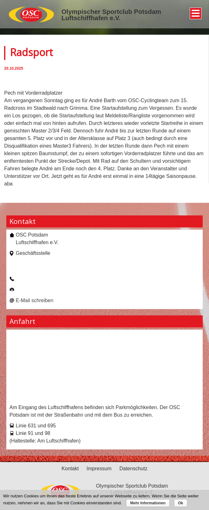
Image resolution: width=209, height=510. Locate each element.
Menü (195, 11)
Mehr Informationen (147, 503)
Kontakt (69, 468)
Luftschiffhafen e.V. (90, 18)
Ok (180, 503)
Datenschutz (133, 468)
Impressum (99, 468)
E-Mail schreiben (34, 300)
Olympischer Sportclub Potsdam (111, 11)
